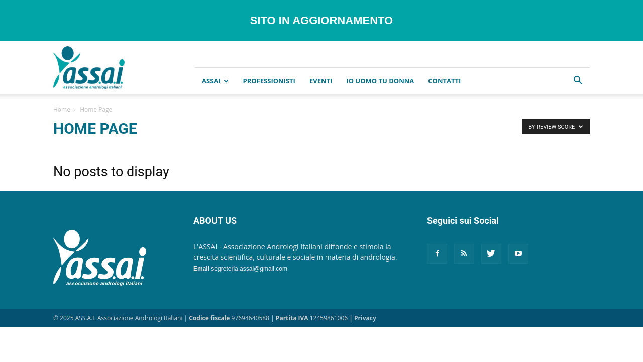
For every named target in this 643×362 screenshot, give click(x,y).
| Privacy (362, 318)
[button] (578, 81)
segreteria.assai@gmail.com (249, 268)
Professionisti (269, 80)
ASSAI (215, 80)
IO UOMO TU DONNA (380, 80)
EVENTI (320, 80)
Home (61, 109)
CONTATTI (444, 80)
